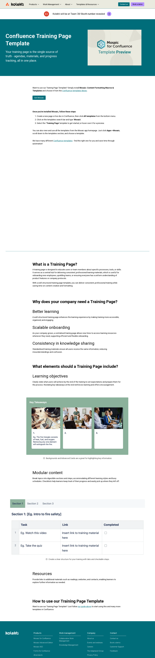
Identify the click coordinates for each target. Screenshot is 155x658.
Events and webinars (95, 643)
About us (90, 638)
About (68, 4)
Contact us (124, 4)
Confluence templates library (74, 91)
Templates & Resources (87, 4)
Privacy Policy (92, 655)
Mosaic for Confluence (42, 638)
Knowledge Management (68, 645)
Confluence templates (63, 141)
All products (38, 655)
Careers (90, 647)
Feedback (114, 651)
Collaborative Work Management (66, 639)
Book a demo (138, 4)
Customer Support (117, 647)
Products (34, 4)
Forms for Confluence (42, 651)
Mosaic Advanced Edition (43, 643)
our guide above (84, 606)
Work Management (52, 4)
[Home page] (15, 4)
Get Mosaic (39, 98)
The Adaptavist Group (95, 651)
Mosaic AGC (38, 647)
